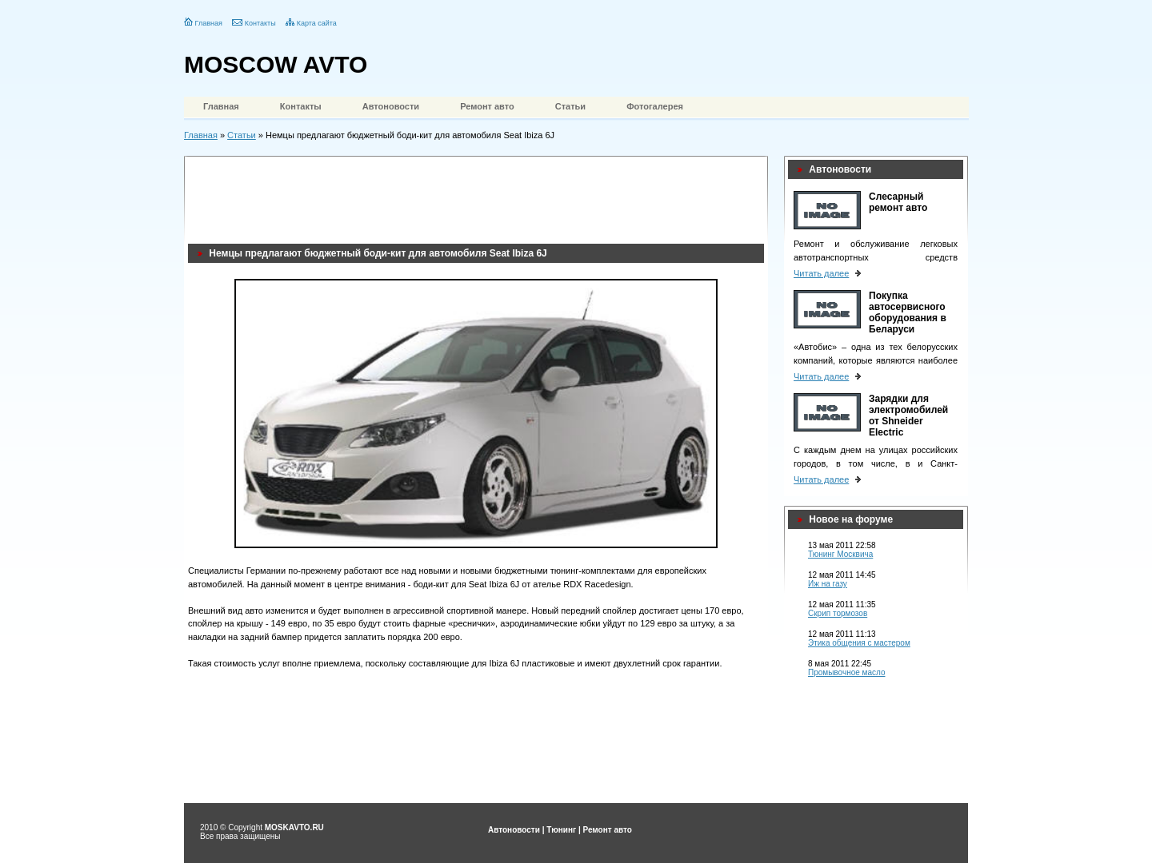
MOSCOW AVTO (275, 64)
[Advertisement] (479, 196)
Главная (208, 23)
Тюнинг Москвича (840, 554)
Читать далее (821, 273)
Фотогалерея (654, 106)
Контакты (260, 23)
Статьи (570, 106)
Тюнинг (561, 829)
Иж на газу (827, 583)
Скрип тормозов (837, 613)
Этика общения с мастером (859, 642)
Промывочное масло (847, 672)
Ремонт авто (487, 106)
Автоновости (390, 106)
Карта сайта (317, 23)
